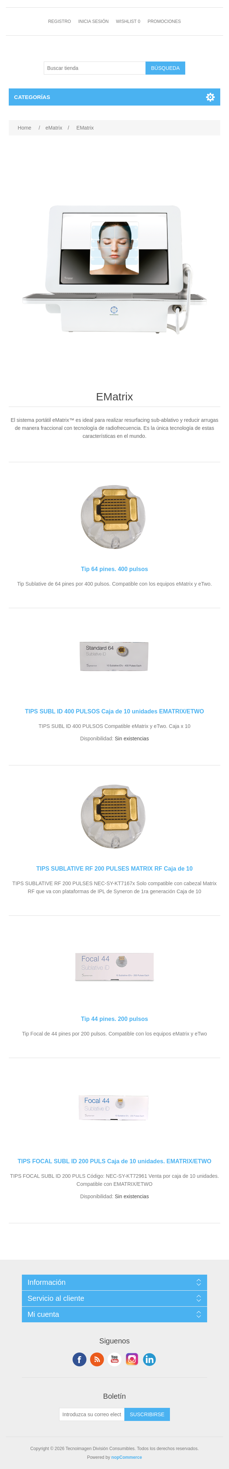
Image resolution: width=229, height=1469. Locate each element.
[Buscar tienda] (95, 68)
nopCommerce (126, 1457)
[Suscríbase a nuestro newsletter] (92, 1414)
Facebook (79, 1359)
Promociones (164, 21)
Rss (97, 1359)
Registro (59, 21)
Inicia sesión (93, 21)
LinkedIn (149, 1359)
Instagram (132, 1359)
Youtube (114, 1359)
